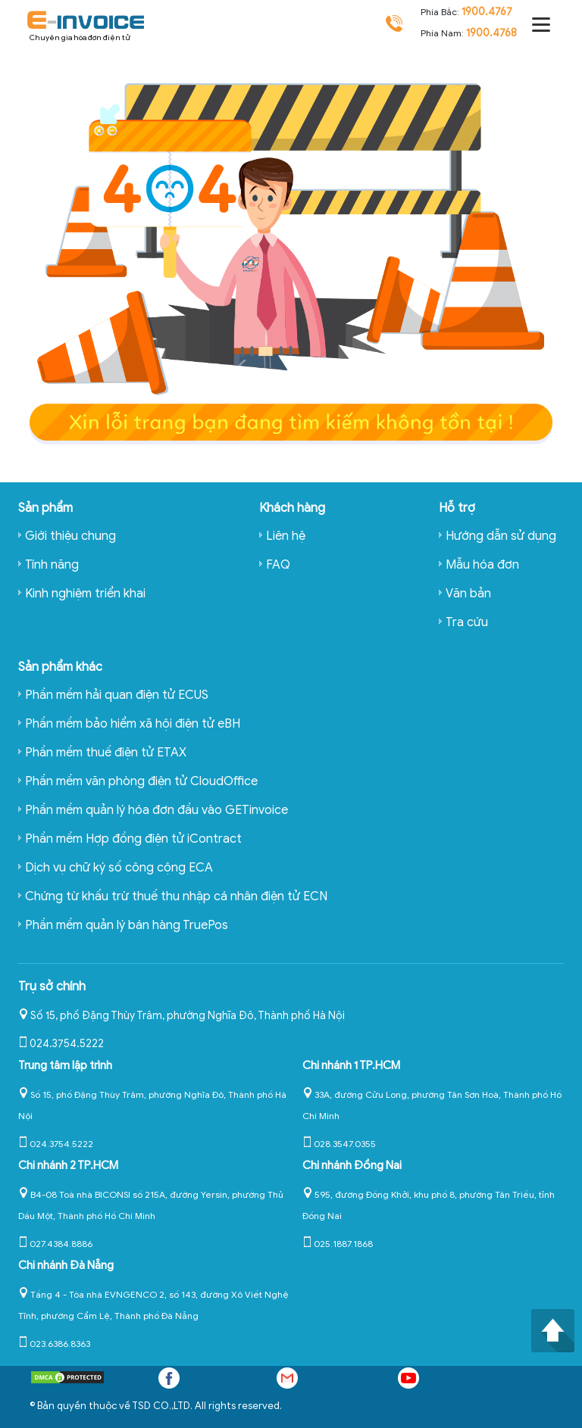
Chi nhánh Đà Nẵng (66, 1265)
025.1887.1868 (337, 1243)
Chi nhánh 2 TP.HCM (68, 1165)
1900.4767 (487, 11)
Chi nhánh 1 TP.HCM (351, 1065)
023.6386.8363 (54, 1343)
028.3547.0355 (339, 1143)
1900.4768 (491, 33)
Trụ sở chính (52, 986)
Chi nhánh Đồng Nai (352, 1165)
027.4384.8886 (55, 1243)
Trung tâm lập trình (65, 1065)
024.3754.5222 (61, 1043)
